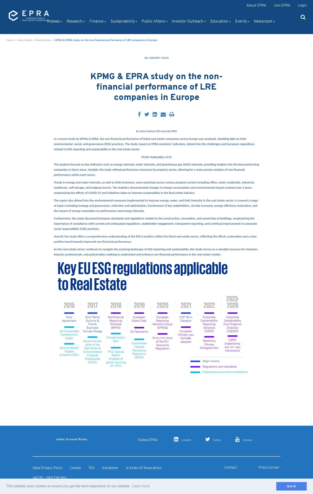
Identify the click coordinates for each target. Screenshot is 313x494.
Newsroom (264, 21)
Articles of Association (143, 468)
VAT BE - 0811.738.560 (49, 478)
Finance (98, 21)
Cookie (75, 468)
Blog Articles (43, 40)
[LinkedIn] (155, 115)
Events (242, 21)
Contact (230, 468)
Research (76, 21)
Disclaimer (110, 468)
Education (220, 21)
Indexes (54, 21)
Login (302, 5)
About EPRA (256, 5)
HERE (168, 157)
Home (10, 40)
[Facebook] (139, 115)
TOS (91, 468)
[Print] (171, 115)
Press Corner (24, 40)
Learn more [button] (141, 486)
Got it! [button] (291, 486)
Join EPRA (282, 5)
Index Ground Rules (71, 439)
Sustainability (123, 21)
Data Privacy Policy (48, 468)
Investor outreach (189, 21)
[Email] (163, 115)
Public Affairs (155, 21)
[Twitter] (146, 115)
